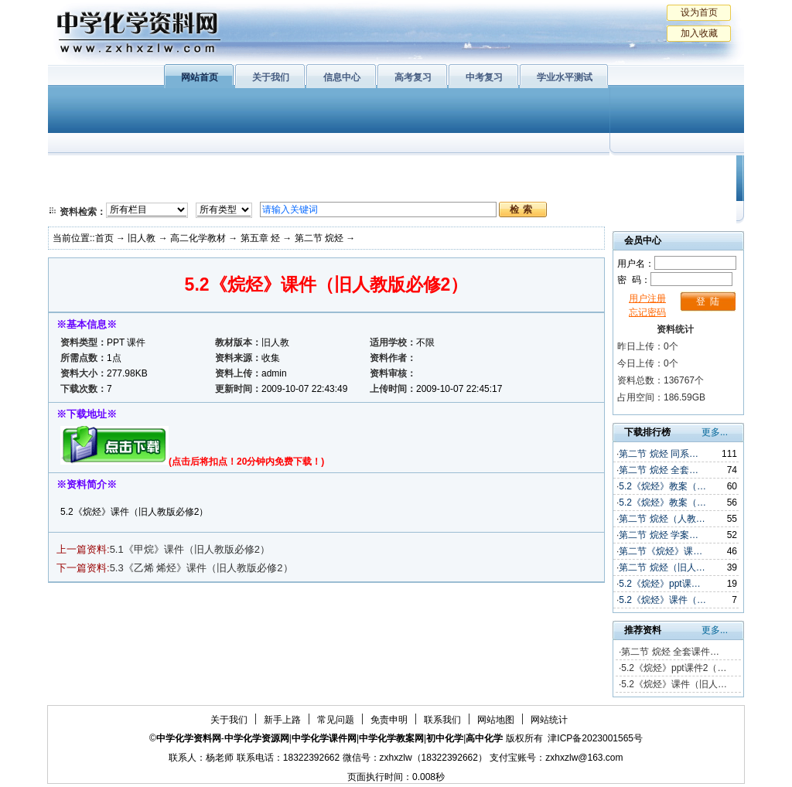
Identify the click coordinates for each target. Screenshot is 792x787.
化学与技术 (153, 189)
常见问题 (335, 719)
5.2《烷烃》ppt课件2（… (673, 668)
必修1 (78, 170)
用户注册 (647, 298)
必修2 (78, 189)
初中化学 (596, 170)
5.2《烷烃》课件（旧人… (674, 684)
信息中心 (341, 77)
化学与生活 (153, 170)
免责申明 (389, 719)
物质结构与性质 (248, 170)
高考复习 (413, 77)
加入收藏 (699, 33)
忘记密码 (647, 312)
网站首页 (199, 77)
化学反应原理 (248, 189)
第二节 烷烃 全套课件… (670, 651)
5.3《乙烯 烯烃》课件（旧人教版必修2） (201, 568)
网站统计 (549, 719)
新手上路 (282, 719)
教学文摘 (672, 170)
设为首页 (699, 12)
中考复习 (484, 77)
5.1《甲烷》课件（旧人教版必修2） (190, 549)
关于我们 (270, 77)
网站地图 (495, 719)
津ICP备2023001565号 (595, 738)
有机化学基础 (348, 170)
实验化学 (348, 189)
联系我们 (442, 719)
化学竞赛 (672, 189)
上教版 (429, 170)
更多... (715, 432)
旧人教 (429, 189)
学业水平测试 (564, 77)
